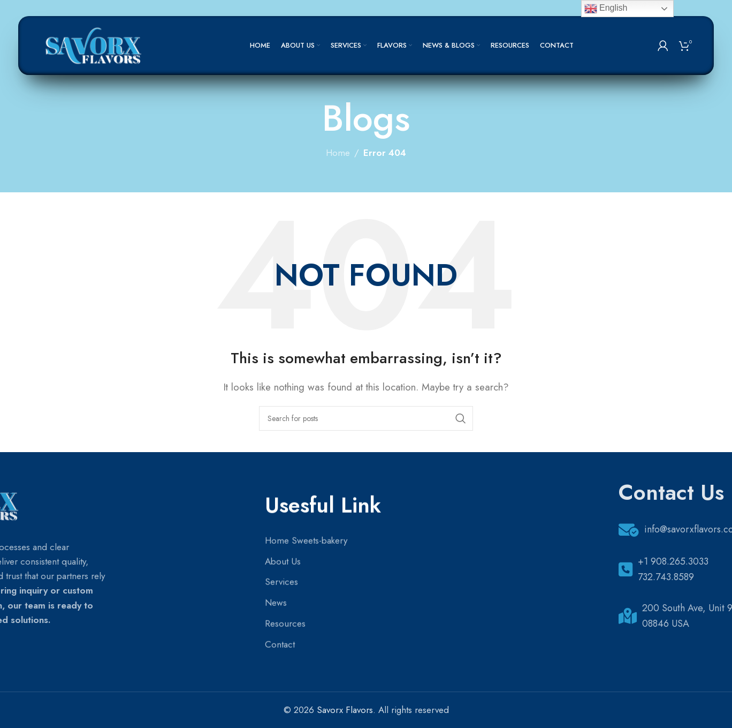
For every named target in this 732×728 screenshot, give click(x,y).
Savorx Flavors (345, 709)
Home (338, 152)
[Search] (366, 418)
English (606, 8)
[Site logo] (95, 44)
